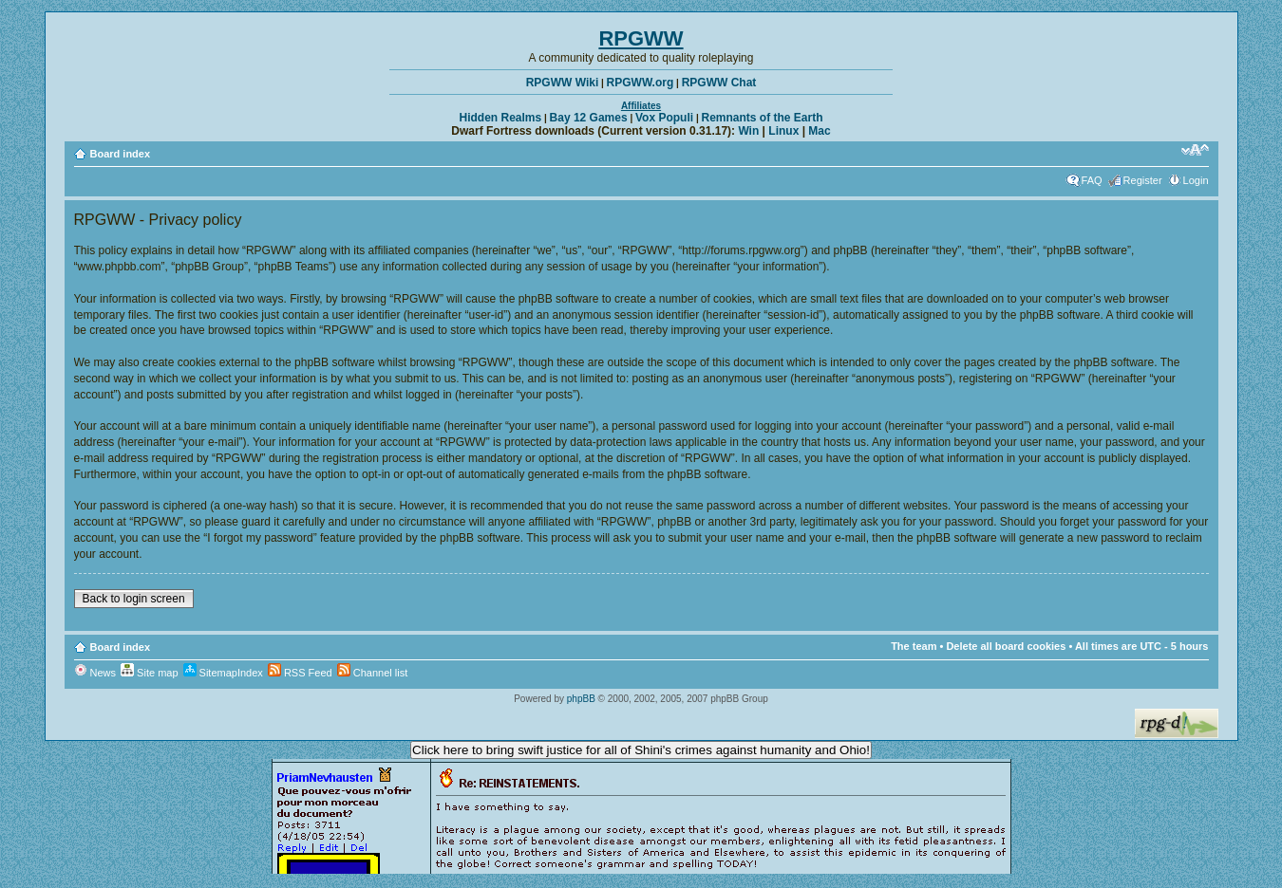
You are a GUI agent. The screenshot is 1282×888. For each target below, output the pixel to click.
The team (913, 646)
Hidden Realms (501, 117)
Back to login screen (134, 598)
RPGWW (640, 38)
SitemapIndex (223, 672)
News (95, 672)
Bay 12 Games (589, 117)
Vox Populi (664, 117)
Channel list (372, 672)
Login (1196, 180)
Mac (819, 131)
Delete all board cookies (1005, 646)
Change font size (1195, 149)
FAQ (1092, 180)
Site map (149, 672)
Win (748, 131)
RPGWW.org (640, 82)
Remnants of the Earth (761, 117)
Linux (783, 131)
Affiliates (641, 106)
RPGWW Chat (719, 82)
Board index (120, 153)
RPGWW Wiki (562, 82)
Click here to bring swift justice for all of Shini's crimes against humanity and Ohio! (641, 750)
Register (1142, 180)
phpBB (581, 699)
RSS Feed (300, 672)
